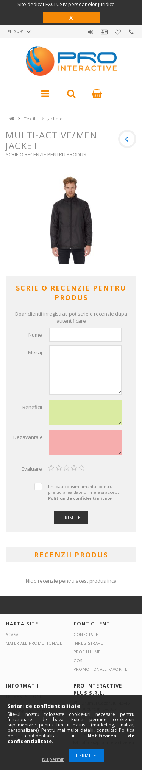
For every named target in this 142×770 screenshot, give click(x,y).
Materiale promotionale (34, 643)
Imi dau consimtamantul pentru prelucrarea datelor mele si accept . (83, 492)
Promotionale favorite (117, 31)
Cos (78, 660)
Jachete (54, 118)
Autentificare (90, 31)
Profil (104, 31)
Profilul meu (88, 652)
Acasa (12, 634)
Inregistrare (88, 643)
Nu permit (53, 759)
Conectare (85, 634)
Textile (31, 118)
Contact (131, 31)
